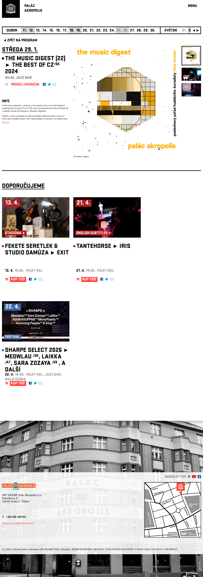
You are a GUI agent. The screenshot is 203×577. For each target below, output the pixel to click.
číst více (5, 122)
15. (51, 31)
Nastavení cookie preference (18, 523)
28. (139, 31)
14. (44, 31)
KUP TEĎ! (18, 279)
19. (78, 31)
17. (65, 31)
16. (58, 31)
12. (31, 31)
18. (72, 31)
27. (132, 31)
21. (92, 31)
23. (105, 31)
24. (112, 31)
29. (146, 31)
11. (25, 31)
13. (38, 31)
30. (152, 31)
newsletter (175, 477)
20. (85, 31)
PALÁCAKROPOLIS (33, 8)
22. (98, 31)
